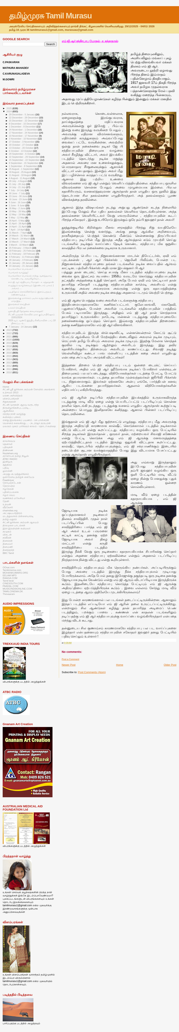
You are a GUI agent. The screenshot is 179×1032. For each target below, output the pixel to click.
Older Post (170, 664)
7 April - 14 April (17, 229)
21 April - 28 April (18, 223)
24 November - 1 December (23, 129)
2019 (9, 342)
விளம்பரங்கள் (11, 398)
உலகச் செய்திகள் (17, 307)
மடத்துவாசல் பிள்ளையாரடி (18, 516)
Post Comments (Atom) (92, 672)
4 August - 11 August (20, 178)
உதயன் (7, 504)
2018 (9, 346)
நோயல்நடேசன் (12, 482)
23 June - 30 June (18, 196)
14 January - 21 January (21, 266)
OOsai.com (9, 567)
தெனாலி (7, 444)
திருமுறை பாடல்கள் (14, 525)
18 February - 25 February (22, 250)
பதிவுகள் (8, 447)
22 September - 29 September (24, 157)
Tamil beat (8, 580)
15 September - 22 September (24, 160)
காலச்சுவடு (9, 441)
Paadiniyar (8, 480)
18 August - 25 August (20, 172)
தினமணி (8, 546)
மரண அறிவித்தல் (13, 395)
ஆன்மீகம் (8, 410)
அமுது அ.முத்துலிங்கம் (16, 474)
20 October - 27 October (21, 145)
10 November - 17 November (24, 136)
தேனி (6, 501)
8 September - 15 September (24, 163)
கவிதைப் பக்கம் (12, 417)
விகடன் (7, 534)
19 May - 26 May (18, 211)
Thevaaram (9, 594)
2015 (9, 356)
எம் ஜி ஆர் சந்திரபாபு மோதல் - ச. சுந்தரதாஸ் (90, 41)
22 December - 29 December (24, 117)
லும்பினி (7, 471)
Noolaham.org (10, 453)
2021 (9, 336)
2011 (9, 369)
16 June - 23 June (18, 199)
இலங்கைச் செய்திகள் (19, 304)
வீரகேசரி (8, 507)
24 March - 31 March (20, 235)
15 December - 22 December (24, 120)
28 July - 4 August (18, 181)
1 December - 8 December (22, 126)
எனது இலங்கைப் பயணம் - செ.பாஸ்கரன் (26, 420)
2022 (9, 333)
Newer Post (68, 664)
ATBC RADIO (10, 459)
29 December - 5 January (22, 114)
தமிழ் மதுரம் (10, 519)
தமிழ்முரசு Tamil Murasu (50, 15)
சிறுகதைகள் (9, 401)
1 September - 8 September (23, 166)
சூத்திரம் (7, 464)
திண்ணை (8, 450)
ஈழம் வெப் (9, 495)
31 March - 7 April (18, 232)
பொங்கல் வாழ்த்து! (18, 272)
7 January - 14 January (21, 326)
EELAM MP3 (9, 575)
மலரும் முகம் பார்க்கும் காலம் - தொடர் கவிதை (29, 426)
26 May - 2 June (17, 208)
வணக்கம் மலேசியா (14, 498)
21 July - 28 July (17, 184)
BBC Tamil (8, 553)
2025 (9, 108)
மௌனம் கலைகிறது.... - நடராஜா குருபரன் (27, 423)
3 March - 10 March (19, 245)
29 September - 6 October (22, 154)
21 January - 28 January (21, 263)
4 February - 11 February (22, 257)
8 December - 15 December (23, 123)
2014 (9, 359)
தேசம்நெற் (9, 485)
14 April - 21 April (18, 226)
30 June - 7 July (17, 193)
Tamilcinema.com (12, 570)
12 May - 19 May (18, 214)
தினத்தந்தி (8, 550)
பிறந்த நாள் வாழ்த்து (14, 414)
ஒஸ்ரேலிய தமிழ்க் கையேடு (18, 477)
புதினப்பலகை (11, 492)
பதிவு (6, 467)
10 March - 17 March (20, 241)
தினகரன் (8, 540)
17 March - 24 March (20, 238)
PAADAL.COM (10, 586)
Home (119, 664)
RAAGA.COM (10, 578)
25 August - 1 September (22, 169)
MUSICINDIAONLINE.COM (17, 588)
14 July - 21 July (17, 187)
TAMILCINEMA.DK (13, 591)
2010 (9, 372)
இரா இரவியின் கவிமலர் (16, 528)
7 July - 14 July (17, 190)
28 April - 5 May (17, 220)
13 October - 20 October (21, 148)
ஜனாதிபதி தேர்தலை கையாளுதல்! (25, 311)
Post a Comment (70, 659)
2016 (9, 352)
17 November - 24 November (24, 133)
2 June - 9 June (17, 205)
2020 (9, 339)
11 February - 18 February (22, 254)
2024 (9, 111)
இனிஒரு (7, 461)
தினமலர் (8, 543)
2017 (9, 349)
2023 (9, 330)
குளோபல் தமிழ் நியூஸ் (16, 456)
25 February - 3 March (20, 248)
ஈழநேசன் (8, 489)
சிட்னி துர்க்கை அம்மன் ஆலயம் (21, 522)
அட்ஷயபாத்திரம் (12, 513)
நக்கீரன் (7, 537)
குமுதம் (7, 531)
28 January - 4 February (21, 260)
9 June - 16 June (18, 202)
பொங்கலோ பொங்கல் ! (20, 269)
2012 (9, 365)
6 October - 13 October (21, 151)
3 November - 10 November (23, 138)
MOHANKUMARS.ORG (15, 572)
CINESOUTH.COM (13, 583)
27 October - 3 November (22, 142)
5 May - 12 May (17, 217)
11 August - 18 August (20, 175)
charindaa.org (10, 510)
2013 (9, 362)
